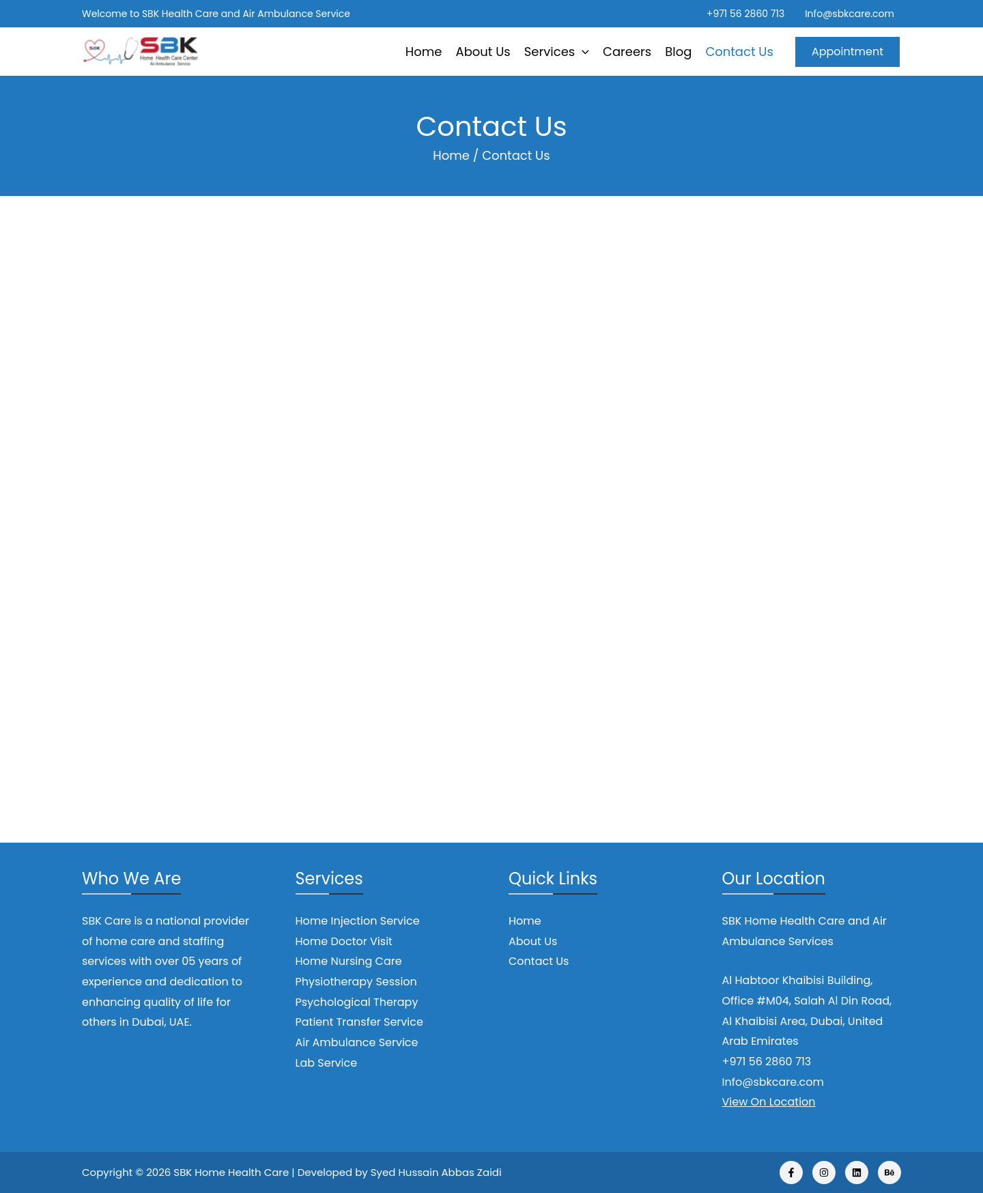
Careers (627, 51)
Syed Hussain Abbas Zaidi (436, 1172)
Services (556, 52)
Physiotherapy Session (356, 982)
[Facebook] (791, 1172)
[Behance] (889, 1172)
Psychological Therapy (357, 1002)
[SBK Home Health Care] (140, 51)
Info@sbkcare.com (849, 13)
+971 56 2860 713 (745, 13)
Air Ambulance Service (357, 1042)
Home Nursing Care (349, 961)
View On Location (769, 1102)
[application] (582, 52)
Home (423, 51)
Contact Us (739, 51)
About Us (483, 51)
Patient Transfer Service (359, 1022)
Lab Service (327, 1063)
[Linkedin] (856, 1172)
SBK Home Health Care (231, 1172)
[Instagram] (824, 1172)
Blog (678, 51)
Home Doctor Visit (344, 941)
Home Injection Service (358, 921)
